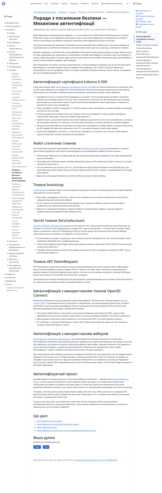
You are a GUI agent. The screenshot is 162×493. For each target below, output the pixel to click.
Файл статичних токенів (147, 45)
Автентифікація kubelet (47, 427)
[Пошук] (146, 3)
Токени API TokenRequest (147, 57)
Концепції (62, 12)
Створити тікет (143, 21)
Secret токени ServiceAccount (143, 52)
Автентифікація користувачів (49, 421)
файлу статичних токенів (94, 148)
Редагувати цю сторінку (143, 12)
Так (37, 447)
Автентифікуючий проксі (147, 74)
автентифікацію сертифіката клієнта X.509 (74, 87)
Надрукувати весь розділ (145, 25)
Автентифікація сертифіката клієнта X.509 (145, 39)
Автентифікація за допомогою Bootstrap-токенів (58, 424)
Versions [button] (94, 3)
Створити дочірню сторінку (145, 17)
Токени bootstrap (144, 48)
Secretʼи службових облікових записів (49, 226)
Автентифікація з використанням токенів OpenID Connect (147, 63)
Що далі (140, 77)
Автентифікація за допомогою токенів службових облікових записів (66, 430)
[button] (113, 3)
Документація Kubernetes (44, 12)
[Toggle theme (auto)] (128, 3)
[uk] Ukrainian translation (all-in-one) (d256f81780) (96, 460)
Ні (46, 447)
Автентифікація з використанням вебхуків (147, 70)
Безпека (72, 12)
